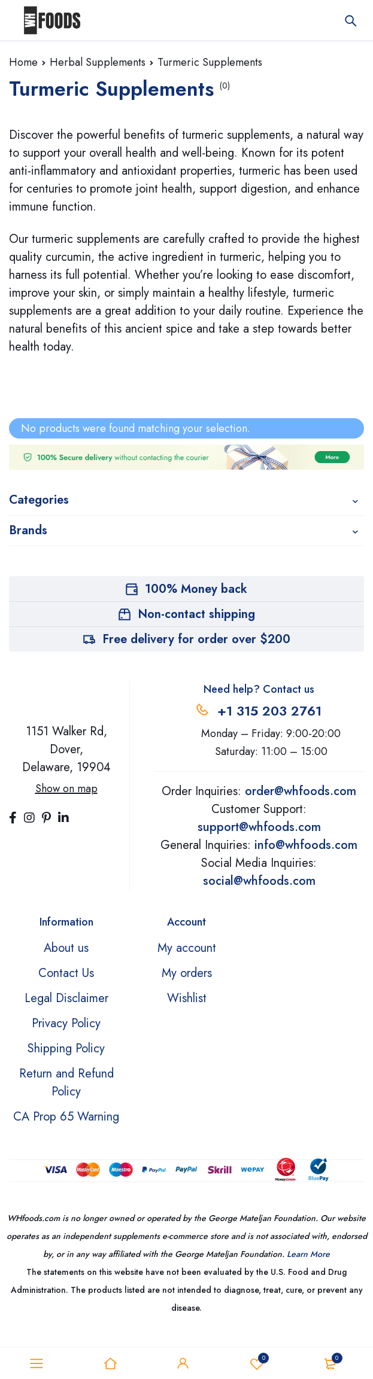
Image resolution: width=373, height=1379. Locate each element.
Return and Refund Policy (66, 1082)
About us (66, 948)
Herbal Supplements (97, 62)
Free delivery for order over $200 (196, 639)
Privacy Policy (66, 1023)
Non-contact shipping (196, 614)
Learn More (308, 1254)
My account (186, 948)
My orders (187, 973)
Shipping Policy (66, 1048)
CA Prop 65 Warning (66, 1116)
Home (23, 62)
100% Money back (196, 589)
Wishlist (257, 1363)
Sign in (183, 1363)
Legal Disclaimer (66, 998)
